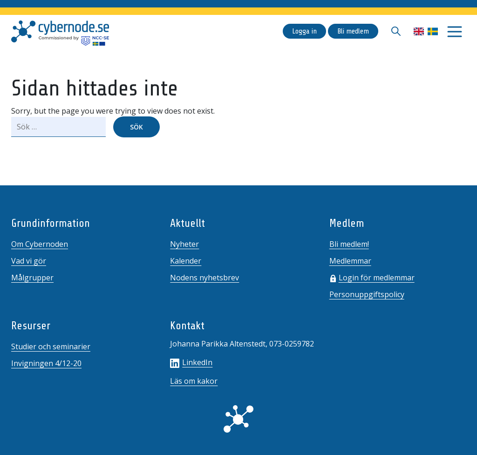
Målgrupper (32, 277)
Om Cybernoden (39, 244)
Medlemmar (350, 261)
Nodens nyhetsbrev (204, 277)
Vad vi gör (28, 261)
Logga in (304, 31)
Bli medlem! (349, 244)
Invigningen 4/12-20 (46, 363)
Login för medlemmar (377, 277)
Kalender (185, 261)
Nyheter (184, 244)
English (419, 31)
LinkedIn (191, 362)
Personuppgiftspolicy (366, 294)
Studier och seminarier (50, 346)
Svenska (433, 31)
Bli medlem (353, 31)
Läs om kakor (194, 381)
